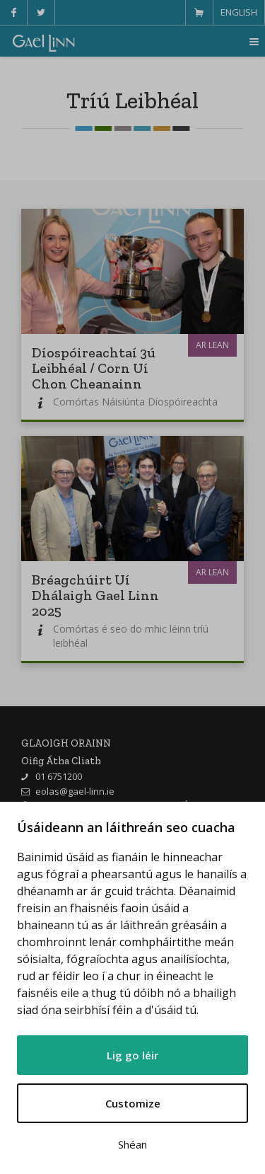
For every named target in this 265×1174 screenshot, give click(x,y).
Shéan (132, 1144)
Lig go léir (132, 1055)
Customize (132, 1103)
